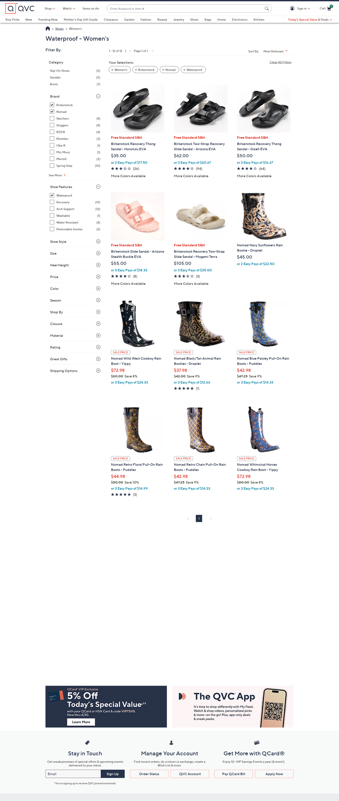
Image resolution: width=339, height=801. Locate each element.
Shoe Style (58, 241)
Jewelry (178, 19)
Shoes (194, 19)
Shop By (56, 312)
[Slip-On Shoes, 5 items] (75, 70)
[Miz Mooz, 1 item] (75, 152)
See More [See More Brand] (56, 175)
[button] (293, 8)
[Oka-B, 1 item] (75, 145)
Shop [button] (48, 8)
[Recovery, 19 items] (75, 202)
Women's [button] (120, 70)
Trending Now (48, 19)
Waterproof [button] (194, 70)
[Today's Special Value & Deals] (310, 19)
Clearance (111, 19)
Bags (208, 19)
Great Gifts (58, 359)
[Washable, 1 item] (75, 215)
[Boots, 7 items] (75, 84)
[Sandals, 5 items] (75, 77)
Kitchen (258, 19)
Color (54, 288)
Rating (55, 347)
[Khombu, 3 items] (75, 138)
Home (221, 19)
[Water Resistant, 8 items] (75, 222)
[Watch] (67, 8)
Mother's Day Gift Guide (81, 19)
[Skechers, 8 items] (75, 118)
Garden (129, 19)
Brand (55, 96)
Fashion (146, 19)
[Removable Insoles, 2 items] (75, 229)
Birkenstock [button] (146, 70)
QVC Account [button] (190, 774)
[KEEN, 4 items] (75, 132)
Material (56, 335)
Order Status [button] (149, 774)
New (28, 19)
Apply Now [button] (274, 774)
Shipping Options (63, 371)
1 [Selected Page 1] (199, 518)
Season (55, 300)
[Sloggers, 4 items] (75, 125)
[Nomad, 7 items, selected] (75, 111)
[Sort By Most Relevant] (277, 51)
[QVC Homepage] (48, 29)
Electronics (239, 19)
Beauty (162, 19)
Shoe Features (61, 187)
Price (54, 277)
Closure (56, 324)
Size (53, 253)
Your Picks (12, 19)
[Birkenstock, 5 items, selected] (75, 105)
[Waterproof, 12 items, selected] (75, 195)
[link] (129, 51)
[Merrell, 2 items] (75, 159)
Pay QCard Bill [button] (233, 774)
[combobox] (185, 9)
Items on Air (91, 8)
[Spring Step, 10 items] (75, 165)
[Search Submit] (267, 8)
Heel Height (59, 265)
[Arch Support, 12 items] (75, 209)
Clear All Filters (280, 62)
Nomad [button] (170, 70)
